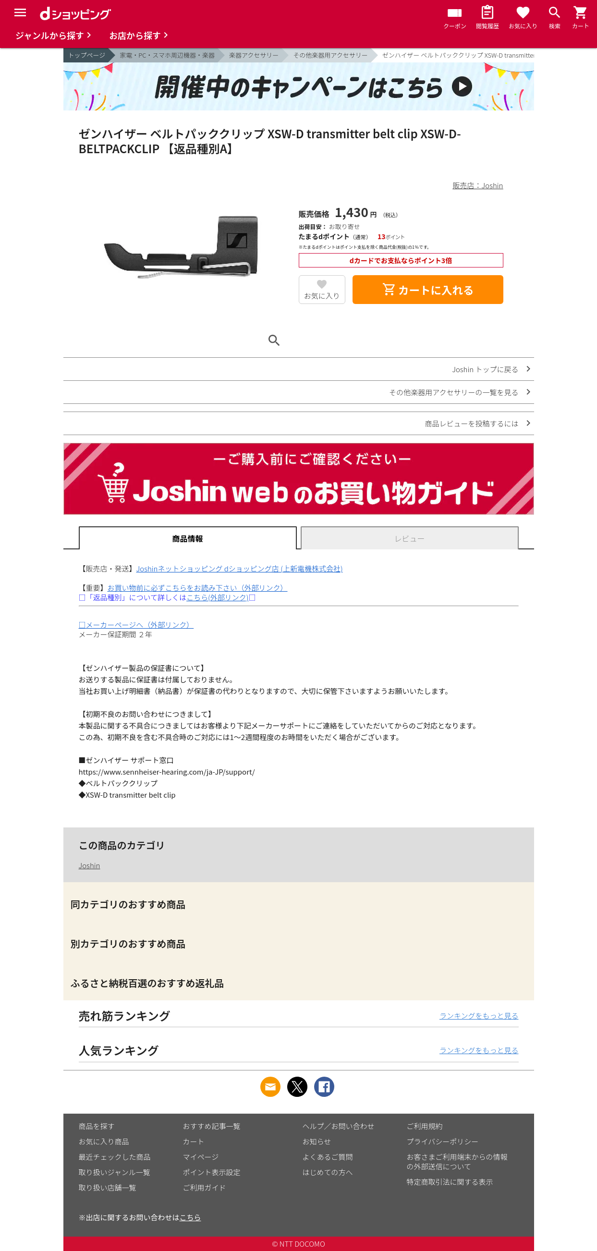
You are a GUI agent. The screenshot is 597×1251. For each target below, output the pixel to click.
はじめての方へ (328, 1172)
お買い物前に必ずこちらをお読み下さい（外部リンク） (198, 588)
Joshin (89, 865)
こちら (190, 1217)
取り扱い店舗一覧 (107, 1187)
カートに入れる (428, 289)
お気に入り (322, 296)
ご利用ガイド (204, 1187)
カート (194, 1141)
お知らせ (317, 1141)
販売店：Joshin (478, 185)
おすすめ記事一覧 (212, 1126)
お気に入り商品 (104, 1141)
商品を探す (97, 1126)
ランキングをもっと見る (479, 1015)
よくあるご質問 (328, 1157)
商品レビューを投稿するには (471, 423)
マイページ (201, 1157)
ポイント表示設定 (212, 1172)
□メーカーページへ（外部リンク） (136, 624)
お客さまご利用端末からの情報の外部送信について (457, 1161)
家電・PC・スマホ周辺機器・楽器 (167, 55)
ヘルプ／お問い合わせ (339, 1126)
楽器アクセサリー (254, 55)
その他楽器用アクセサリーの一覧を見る (453, 392)
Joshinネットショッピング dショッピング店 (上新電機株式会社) (239, 568)
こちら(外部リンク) (217, 597)
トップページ (87, 55)
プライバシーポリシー (443, 1141)
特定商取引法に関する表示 (450, 1182)
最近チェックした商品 (115, 1157)
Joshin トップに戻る (485, 369)
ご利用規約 (425, 1126)
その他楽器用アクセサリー (330, 55)
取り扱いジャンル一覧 (114, 1172)
